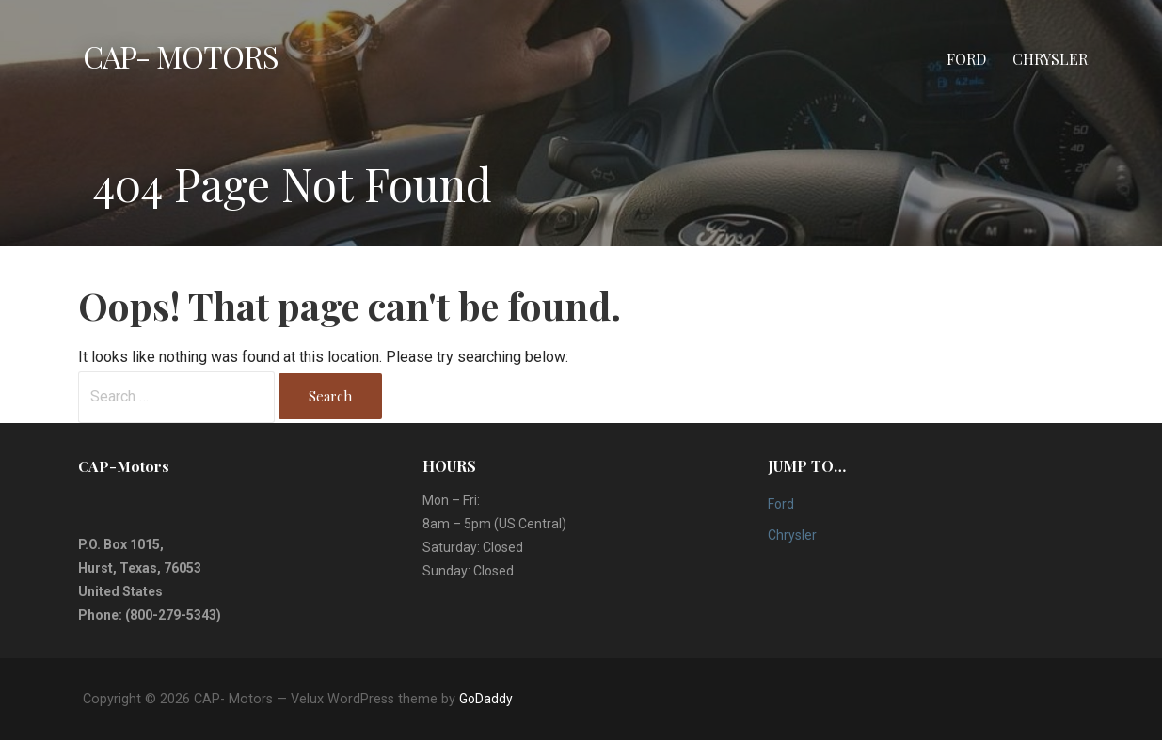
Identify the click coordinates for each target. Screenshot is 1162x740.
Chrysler (1050, 59)
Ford (966, 59)
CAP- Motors (181, 56)
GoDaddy (486, 698)
